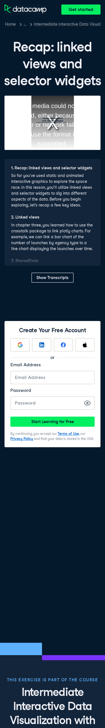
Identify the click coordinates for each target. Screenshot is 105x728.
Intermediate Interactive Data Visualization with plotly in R (67, 24)
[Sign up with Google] (20, 345)
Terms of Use (68, 434)
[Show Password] (87, 403)
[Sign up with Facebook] (63, 345)
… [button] (25, 24)
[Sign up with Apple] (85, 345)
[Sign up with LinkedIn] (41, 345)
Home (10, 24)
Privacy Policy (21, 439)
